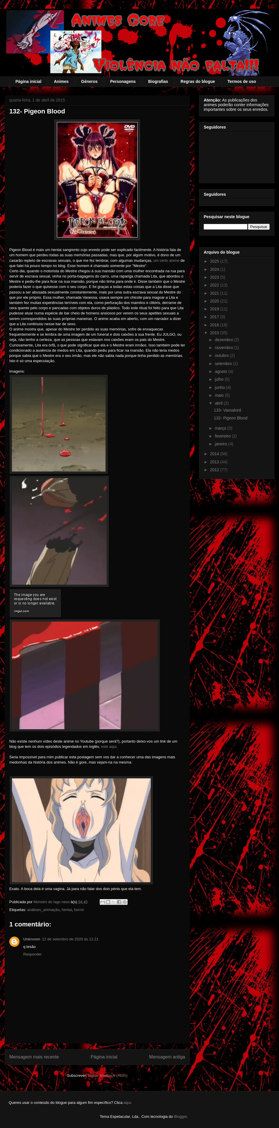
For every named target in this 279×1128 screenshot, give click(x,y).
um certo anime (166, 260)
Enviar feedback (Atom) (108, 1075)
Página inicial (28, 81)
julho (219, 379)
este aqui (109, 746)
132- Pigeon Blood (230, 418)
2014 (215, 453)
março (221, 428)
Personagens (123, 81)
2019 (215, 309)
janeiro (221, 444)
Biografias (158, 81)
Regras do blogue (197, 81)
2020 (215, 301)
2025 (215, 261)
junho (220, 387)
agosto (221, 371)
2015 (215, 332)
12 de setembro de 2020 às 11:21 (70, 939)
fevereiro (223, 436)
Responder (32, 954)
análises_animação (43, 910)
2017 (215, 316)
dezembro (224, 339)
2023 (215, 277)
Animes (61, 81)
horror (79, 910)
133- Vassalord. (228, 410)
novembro (224, 347)
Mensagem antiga (167, 1056)
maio (220, 395)
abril (219, 403)
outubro (222, 355)
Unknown (31, 939)
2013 (215, 462)
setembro (224, 363)
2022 (215, 285)
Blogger (180, 1116)
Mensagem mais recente (34, 1056)
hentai (67, 910)
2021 (215, 293)
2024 (215, 269)
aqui (127, 1102)
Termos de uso (242, 81)
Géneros (89, 81)
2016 (215, 325)
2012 (215, 469)
